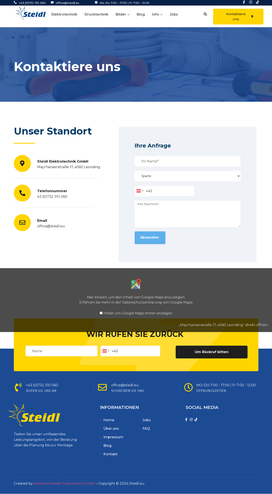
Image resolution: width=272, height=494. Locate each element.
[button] (205, 14)
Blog (141, 14)
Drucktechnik (96, 14)
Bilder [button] (123, 14)
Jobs (174, 14)
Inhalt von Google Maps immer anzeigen (137, 313)
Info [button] (157, 14)
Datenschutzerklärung (142, 302)
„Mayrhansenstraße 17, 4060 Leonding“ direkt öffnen (223, 325)
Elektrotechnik (64, 14)
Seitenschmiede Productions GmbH (64, 483)
